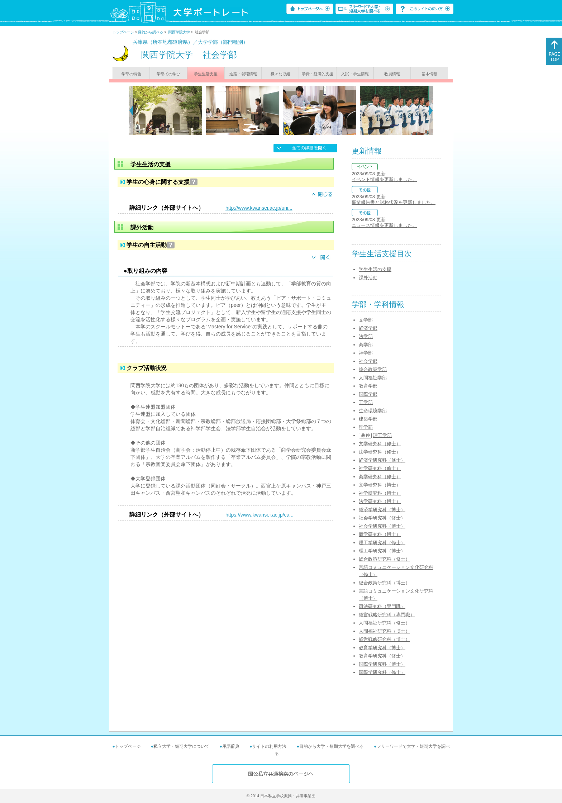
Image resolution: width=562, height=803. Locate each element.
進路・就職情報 (243, 74)
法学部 (366, 336)
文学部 (366, 320)
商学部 (366, 344)
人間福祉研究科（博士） (384, 631)
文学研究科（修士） (380, 443)
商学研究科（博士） (380, 534)
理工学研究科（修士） (382, 542)
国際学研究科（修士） (382, 672)
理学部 (366, 427)
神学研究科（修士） (380, 468)
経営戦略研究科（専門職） (387, 614)
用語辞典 (230, 746)
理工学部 (382, 435)
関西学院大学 (179, 32)
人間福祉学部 (373, 377)
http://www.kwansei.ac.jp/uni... (258, 208)
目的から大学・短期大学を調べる (331, 746)
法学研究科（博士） (380, 501)
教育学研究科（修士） (382, 656)
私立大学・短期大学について (181, 746)
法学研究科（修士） (380, 452)
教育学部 (368, 386)
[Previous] (131, 110)
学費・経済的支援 (317, 74)
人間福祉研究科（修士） (384, 623)
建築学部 (368, 419)
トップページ (123, 32)
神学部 (366, 353)
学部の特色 (131, 74)
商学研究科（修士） (380, 476)
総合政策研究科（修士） (384, 559)
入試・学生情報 (355, 74)
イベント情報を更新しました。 (384, 179)
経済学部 (368, 328)
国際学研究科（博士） (382, 664)
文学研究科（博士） (380, 485)
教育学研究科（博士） (382, 647)
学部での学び (168, 74)
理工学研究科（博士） (382, 550)
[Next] (431, 110)
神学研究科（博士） (380, 493)
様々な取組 (280, 74)
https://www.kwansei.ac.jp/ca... (259, 515)
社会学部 (368, 361)
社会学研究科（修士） (382, 518)
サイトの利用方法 (269, 746)
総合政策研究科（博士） (384, 582)
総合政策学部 (373, 369)
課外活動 (368, 277)
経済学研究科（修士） (382, 460)
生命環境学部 (373, 410)
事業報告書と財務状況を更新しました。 (393, 202)
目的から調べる (150, 32)
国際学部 (368, 394)
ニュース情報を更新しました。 (384, 225)
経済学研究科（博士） (382, 509)
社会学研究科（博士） (382, 526)
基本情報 (429, 74)
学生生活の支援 (375, 269)
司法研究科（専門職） (382, 606)
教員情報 (392, 74)
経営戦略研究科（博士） (384, 639)
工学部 (366, 402)
